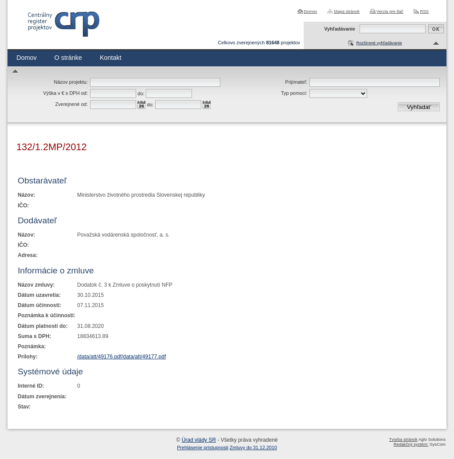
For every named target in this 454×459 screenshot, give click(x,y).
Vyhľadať (419, 107)
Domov (310, 11)
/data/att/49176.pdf (99, 357)
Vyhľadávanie (339, 28)
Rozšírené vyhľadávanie (379, 42)
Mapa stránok (347, 11)
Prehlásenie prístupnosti (202, 447)
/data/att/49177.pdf (143, 357)
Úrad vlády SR (199, 440)
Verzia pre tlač (389, 11)
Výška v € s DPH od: (65, 93)
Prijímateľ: (296, 82)
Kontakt (110, 57)
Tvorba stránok (403, 439)
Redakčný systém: (411, 444)
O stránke (68, 57)
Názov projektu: (71, 82)
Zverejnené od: (71, 104)
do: (140, 93)
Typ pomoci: (294, 93)
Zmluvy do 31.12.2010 (253, 447)
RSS (424, 11)
